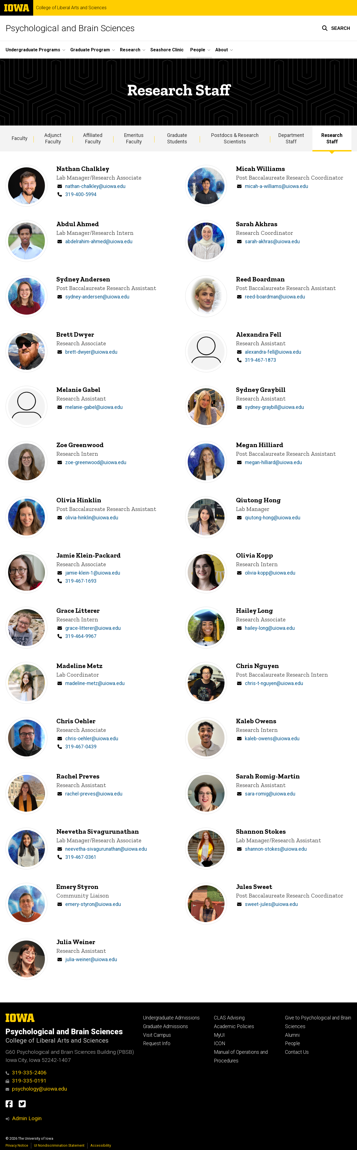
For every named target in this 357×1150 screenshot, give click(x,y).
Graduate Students (177, 138)
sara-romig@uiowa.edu (270, 794)
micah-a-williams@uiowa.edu (276, 186)
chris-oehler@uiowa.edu (91, 738)
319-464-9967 (81, 636)
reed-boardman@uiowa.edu (275, 297)
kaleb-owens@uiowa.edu (272, 738)
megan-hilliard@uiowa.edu (273, 462)
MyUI (219, 1035)
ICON (219, 1043)
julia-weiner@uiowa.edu (91, 959)
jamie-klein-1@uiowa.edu (92, 573)
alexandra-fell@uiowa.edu (273, 352)
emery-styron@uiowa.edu (93, 904)
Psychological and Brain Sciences (70, 28)
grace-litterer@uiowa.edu (93, 628)
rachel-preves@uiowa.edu (93, 794)
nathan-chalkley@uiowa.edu (95, 186)
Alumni (292, 1035)
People (292, 1043)
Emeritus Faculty (134, 138)
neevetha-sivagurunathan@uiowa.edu (106, 849)
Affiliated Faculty (92, 138)
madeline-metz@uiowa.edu (95, 683)
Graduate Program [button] (90, 49)
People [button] (197, 49)
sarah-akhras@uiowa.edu (272, 241)
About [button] (221, 49)
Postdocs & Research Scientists (235, 138)
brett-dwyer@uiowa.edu (91, 352)
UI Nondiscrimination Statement (59, 1145)
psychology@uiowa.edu (36, 1089)
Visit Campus (157, 1035)
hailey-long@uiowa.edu (270, 628)
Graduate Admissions (165, 1026)
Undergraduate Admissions (171, 1018)
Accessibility (100, 1145)
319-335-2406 (26, 1072)
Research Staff (331, 138)
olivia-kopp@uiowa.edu (270, 573)
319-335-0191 (26, 1080)
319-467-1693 (81, 581)
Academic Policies (234, 1026)
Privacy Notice (17, 1145)
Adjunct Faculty (52, 138)
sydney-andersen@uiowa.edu (97, 297)
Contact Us (297, 1052)
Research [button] (130, 49)
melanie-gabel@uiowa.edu (94, 407)
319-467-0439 (81, 746)
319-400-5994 (81, 194)
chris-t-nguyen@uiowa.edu (274, 683)
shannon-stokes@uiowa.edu (276, 849)
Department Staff (291, 138)
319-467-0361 (81, 857)
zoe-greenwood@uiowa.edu (95, 462)
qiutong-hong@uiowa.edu (272, 517)
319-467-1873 (260, 360)
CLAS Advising (229, 1018)
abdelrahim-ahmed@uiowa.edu (98, 241)
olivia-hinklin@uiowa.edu (91, 517)
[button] (336, 28)
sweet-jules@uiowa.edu (271, 904)
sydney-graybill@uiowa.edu (274, 407)
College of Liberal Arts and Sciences (71, 7)
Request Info (156, 1043)
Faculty (19, 138)
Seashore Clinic (167, 49)
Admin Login (27, 1118)
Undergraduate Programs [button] (33, 49)
